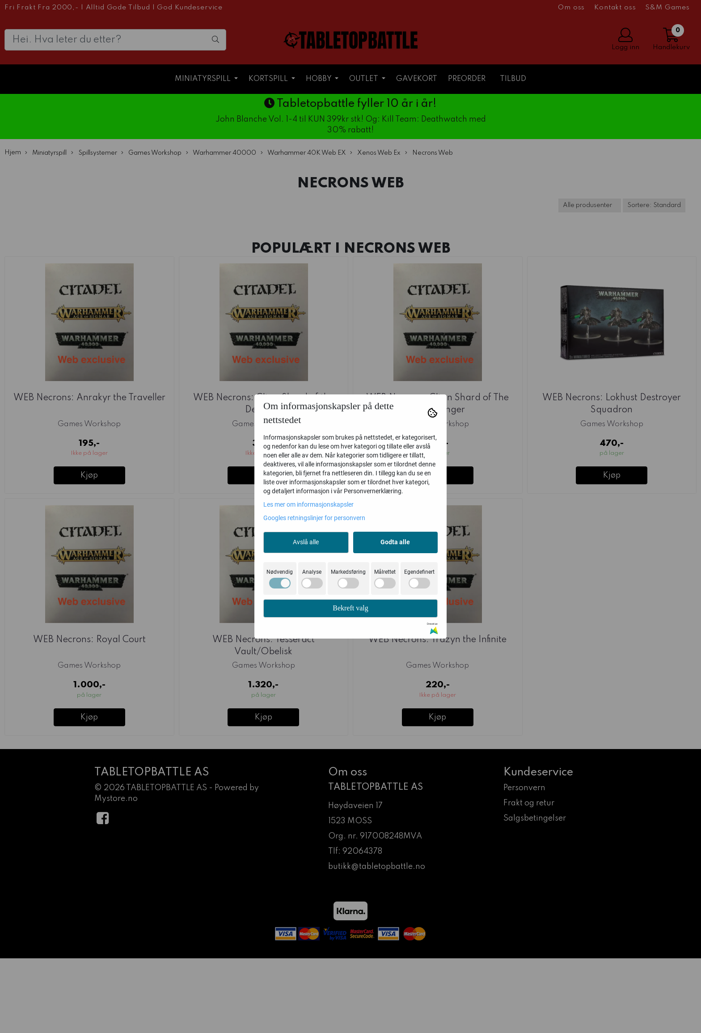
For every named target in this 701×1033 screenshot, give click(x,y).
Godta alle (395, 542)
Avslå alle (306, 542)
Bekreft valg (350, 608)
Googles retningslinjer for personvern (314, 517)
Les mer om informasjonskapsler (308, 504)
